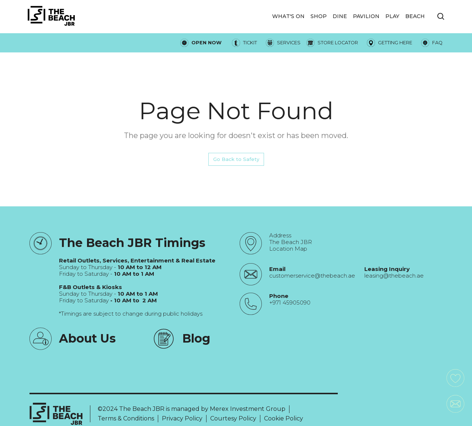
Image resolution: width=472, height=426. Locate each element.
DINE (340, 16)
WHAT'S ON (288, 16)
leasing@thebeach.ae (394, 275)
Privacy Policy (182, 418)
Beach (415, 16)
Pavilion (366, 16)
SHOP (318, 16)
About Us (87, 338)
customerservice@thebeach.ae (312, 275)
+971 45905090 (289, 302)
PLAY (392, 16)
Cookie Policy (283, 418)
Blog (196, 338)
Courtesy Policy (233, 418)
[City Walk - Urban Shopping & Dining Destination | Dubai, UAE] (51, 16)
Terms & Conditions (126, 418)
